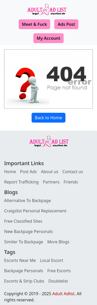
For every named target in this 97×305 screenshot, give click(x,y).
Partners (51, 182)
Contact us (72, 171)
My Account (48, 38)
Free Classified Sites (23, 221)
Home (10, 171)
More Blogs (58, 242)
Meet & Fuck (34, 24)
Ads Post (66, 24)
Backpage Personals (23, 271)
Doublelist (58, 281)
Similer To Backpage (23, 242)
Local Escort (51, 260)
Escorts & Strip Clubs (24, 281)
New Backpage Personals (28, 231)
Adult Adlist (63, 293)
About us (49, 171)
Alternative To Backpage (27, 200)
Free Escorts (59, 271)
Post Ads (28, 171)
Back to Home (48, 118)
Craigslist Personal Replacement (35, 211)
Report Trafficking (21, 182)
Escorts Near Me (20, 260)
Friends (71, 182)
